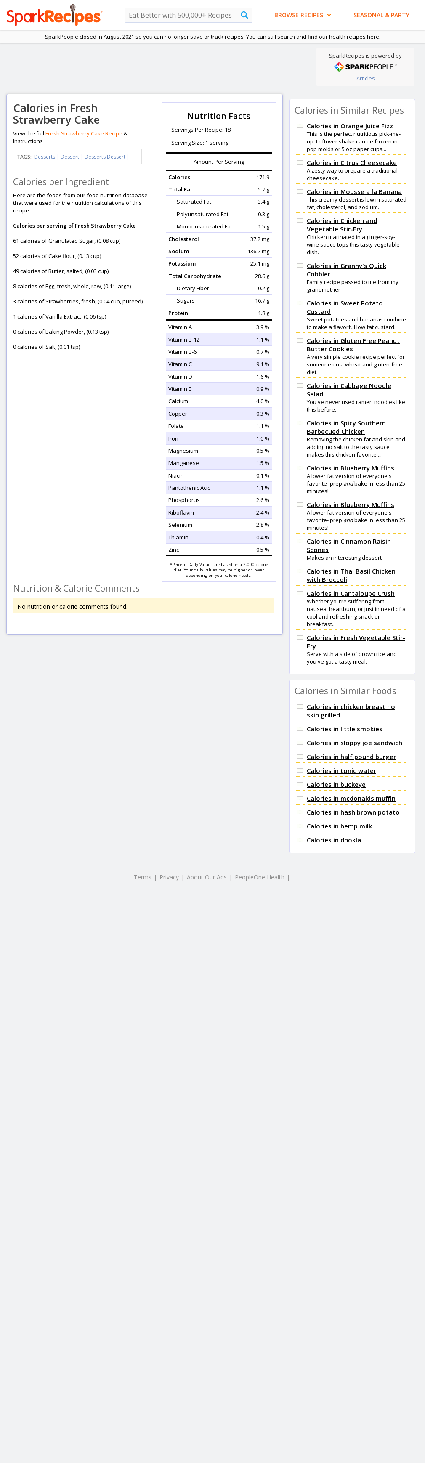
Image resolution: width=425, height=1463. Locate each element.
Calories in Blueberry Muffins (350, 468)
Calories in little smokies (344, 729)
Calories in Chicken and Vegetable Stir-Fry (342, 224)
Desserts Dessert (105, 156)
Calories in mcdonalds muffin (351, 798)
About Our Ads (207, 877)
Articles (365, 78)
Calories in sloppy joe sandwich (354, 742)
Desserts (44, 156)
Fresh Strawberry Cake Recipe (83, 133)
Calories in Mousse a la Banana (354, 191)
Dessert (70, 156)
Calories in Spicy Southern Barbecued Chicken (346, 427)
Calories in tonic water (341, 770)
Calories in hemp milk (339, 826)
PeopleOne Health (259, 877)
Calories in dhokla (334, 840)
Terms (142, 877)
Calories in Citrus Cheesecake (352, 162)
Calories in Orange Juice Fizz (350, 126)
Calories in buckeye (336, 784)
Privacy (169, 877)
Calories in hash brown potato (353, 812)
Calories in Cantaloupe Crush (351, 593)
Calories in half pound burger (351, 756)
